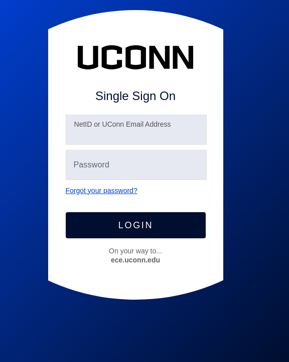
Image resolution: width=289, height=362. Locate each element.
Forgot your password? (101, 191)
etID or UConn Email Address (122, 124)
